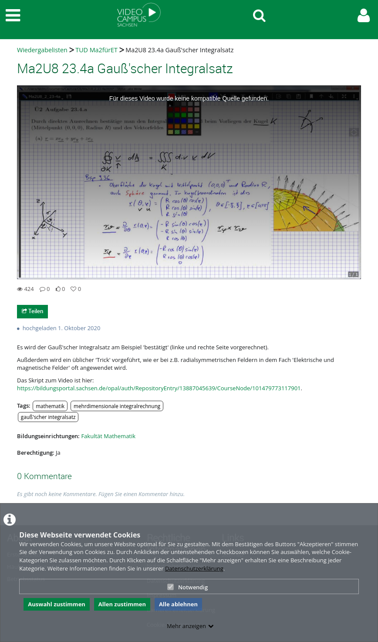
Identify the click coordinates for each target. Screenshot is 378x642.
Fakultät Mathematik (108, 436)
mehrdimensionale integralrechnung (117, 405)
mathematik (50, 405)
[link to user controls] (363, 15)
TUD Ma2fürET (96, 50)
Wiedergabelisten (42, 50)
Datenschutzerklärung (194, 568)
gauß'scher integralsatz (48, 416)
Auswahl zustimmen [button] (56, 604)
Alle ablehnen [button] (178, 604)
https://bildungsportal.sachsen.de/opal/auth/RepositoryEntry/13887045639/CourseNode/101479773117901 (159, 388)
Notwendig (187, 587)
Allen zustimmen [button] (122, 604)
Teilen (32, 311)
